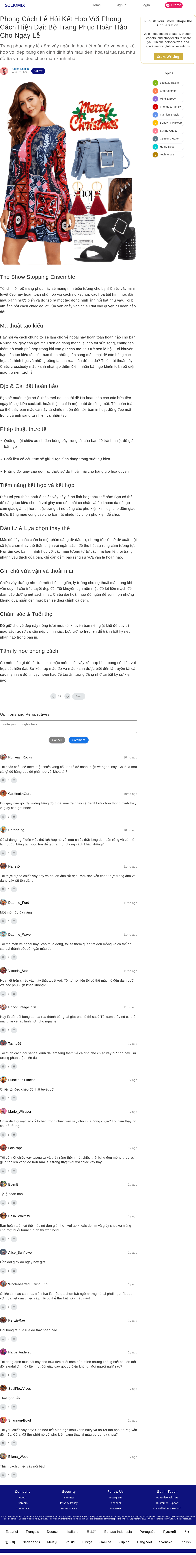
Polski (69, 1542)
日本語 (91, 1532)
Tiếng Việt (144, 1542)
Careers (23, 1503)
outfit (14, 72)
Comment (78, 740)
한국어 (10, 1542)
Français (32, 1532)
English (185, 1542)
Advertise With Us (167, 1497)
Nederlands (31, 1542)
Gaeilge (105, 1542)
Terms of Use (69, 1508)
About (22, 1497)
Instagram (115, 1497)
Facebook (115, 1503)
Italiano (73, 1532)
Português (147, 1532)
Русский (169, 1532)
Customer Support (167, 1503)
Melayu (52, 1542)
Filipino (123, 1542)
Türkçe (87, 1542)
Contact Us (22, 1508)
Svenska (165, 1542)
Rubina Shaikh (20, 68)
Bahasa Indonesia (118, 1532)
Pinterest (115, 1508)
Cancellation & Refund (167, 1508)
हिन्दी (187, 1532)
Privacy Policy (69, 1503)
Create (173, 5)
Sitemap (69, 1497)
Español (11, 1532)
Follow (38, 71)
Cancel (57, 740)
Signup (121, 5)
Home (96, 5)
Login (145, 5)
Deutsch (53, 1532)
